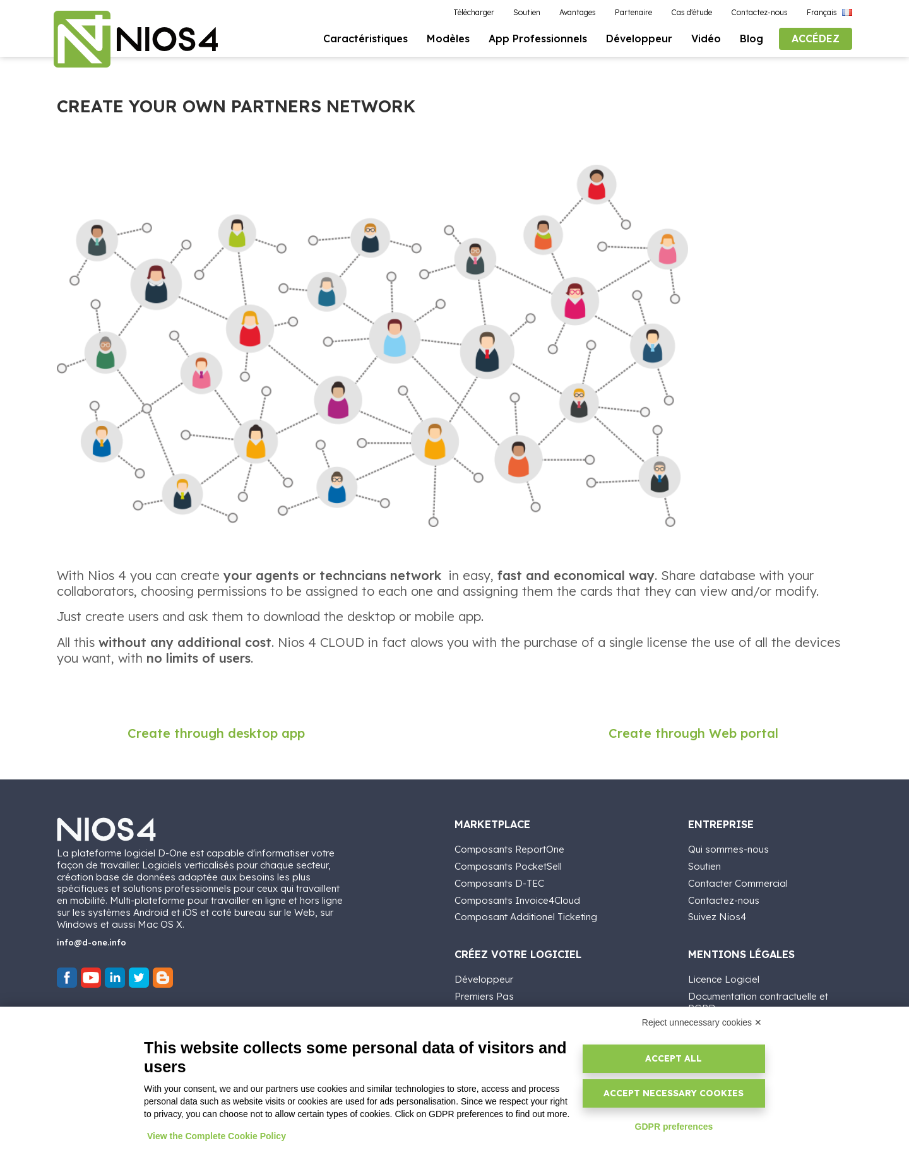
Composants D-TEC (499, 883)
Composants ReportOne (509, 849)
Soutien (704, 866)
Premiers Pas (484, 996)
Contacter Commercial (738, 883)
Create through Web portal (693, 733)
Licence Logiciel (723, 979)
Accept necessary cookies (673, 1093)
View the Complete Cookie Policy (216, 1136)
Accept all (673, 1058)
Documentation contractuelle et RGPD (758, 1002)
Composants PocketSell (508, 866)
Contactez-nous (723, 900)
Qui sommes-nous (728, 849)
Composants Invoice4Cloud (517, 900)
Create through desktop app (216, 733)
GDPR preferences (674, 1127)
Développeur (483, 979)
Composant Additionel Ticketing (525, 917)
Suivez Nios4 (717, 917)
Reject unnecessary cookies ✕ (702, 1022)
